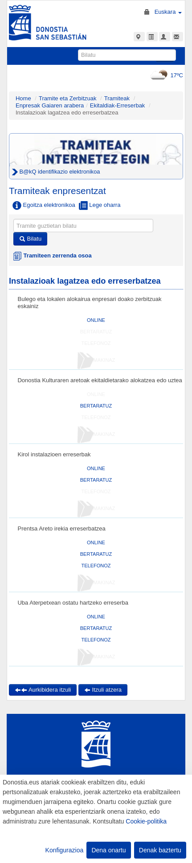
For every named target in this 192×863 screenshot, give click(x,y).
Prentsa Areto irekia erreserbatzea (61, 528)
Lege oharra (100, 205)
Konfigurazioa (64, 850)
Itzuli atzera (103, 689)
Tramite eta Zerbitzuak (68, 98)
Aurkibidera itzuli (43, 689)
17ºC (165, 75)
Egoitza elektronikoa (43, 205)
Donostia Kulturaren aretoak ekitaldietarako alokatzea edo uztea (99, 380)
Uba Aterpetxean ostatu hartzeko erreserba (72, 602)
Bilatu (30, 238)
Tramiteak (117, 98)
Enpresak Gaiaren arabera (50, 105)
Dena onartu (108, 850)
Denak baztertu (160, 850)
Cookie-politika (146, 821)
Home (23, 98)
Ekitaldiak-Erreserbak (117, 105)
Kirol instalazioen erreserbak (53, 454)
